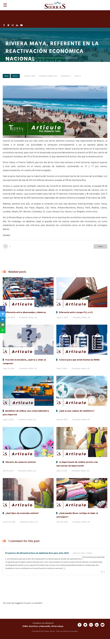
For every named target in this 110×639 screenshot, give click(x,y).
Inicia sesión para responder (93, 557)
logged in (19, 603)
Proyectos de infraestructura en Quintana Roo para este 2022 (37, 553)
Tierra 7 (15, 76)
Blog (6, 76)
